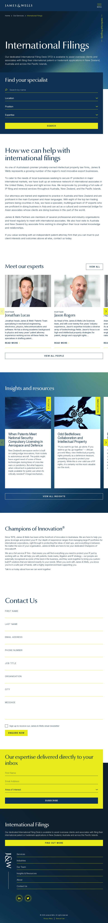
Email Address (14, 637)
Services (21, 854)
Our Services (18, 16)
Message (10, 702)
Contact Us (22, 886)
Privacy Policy (48, 918)
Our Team (21, 867)
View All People (54, 356)
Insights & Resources (27, 873)
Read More (12, 343)
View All (94, 267)
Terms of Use (60, 918)
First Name (11, 611)
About (19, 879)
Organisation (13, 676)
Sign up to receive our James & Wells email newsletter (32, 725)
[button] (106, 311)
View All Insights (54, 496)
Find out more (54, 843)
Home (7, 16)
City (7, 689)
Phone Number (14, 650)
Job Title (10, 663)
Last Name (11, 624)
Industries (21, 860)
